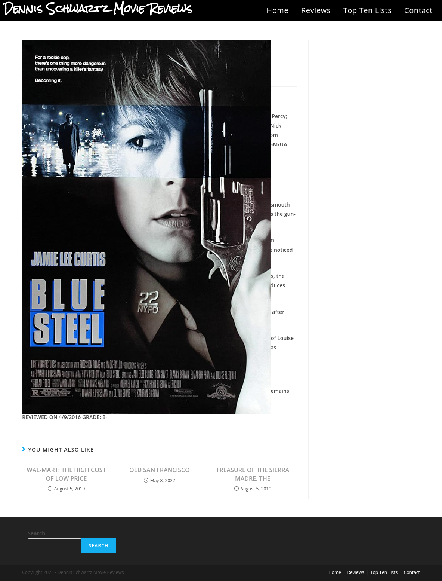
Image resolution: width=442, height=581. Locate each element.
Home (277, 10)
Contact (418, 10)
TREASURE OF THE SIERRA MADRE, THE (252, 474)
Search (36, 533)
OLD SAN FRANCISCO (159, 470)
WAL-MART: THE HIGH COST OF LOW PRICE (66, 474)
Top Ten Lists (367, 10)
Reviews (316, 10)
